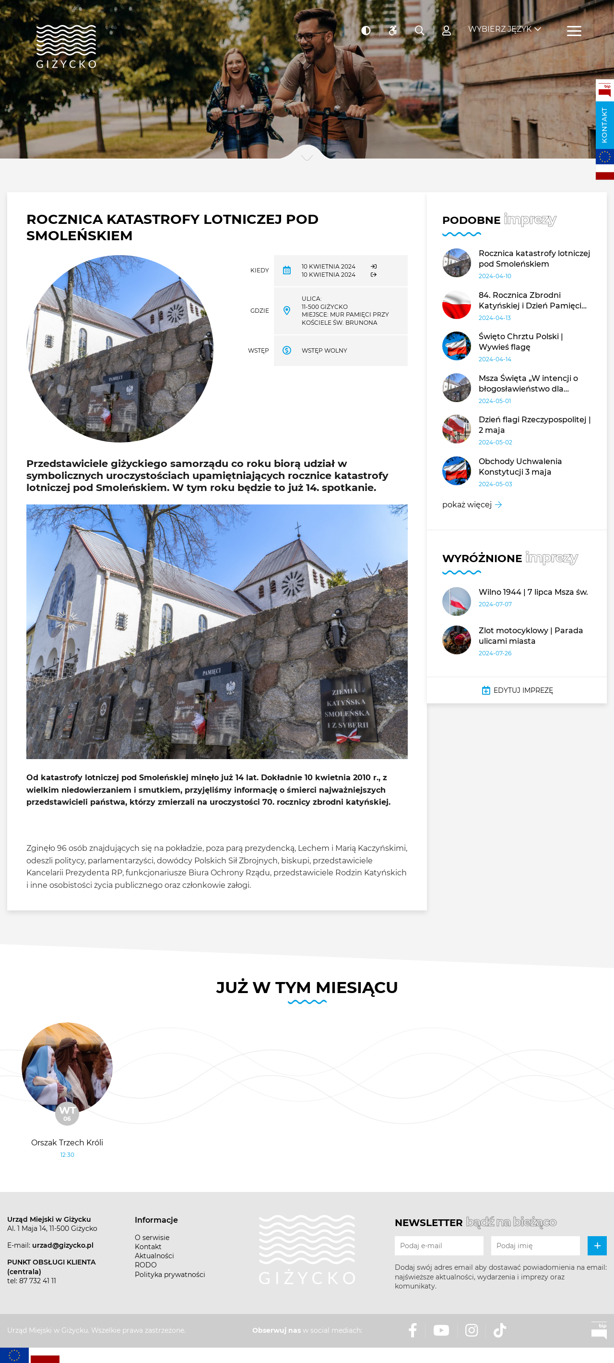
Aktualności (154, 1256)
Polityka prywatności (170, 1274)
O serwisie (152, 1237)
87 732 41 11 (37, 1281)
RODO (146, 1265)
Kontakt (604, 125)
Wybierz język (499, 24)
